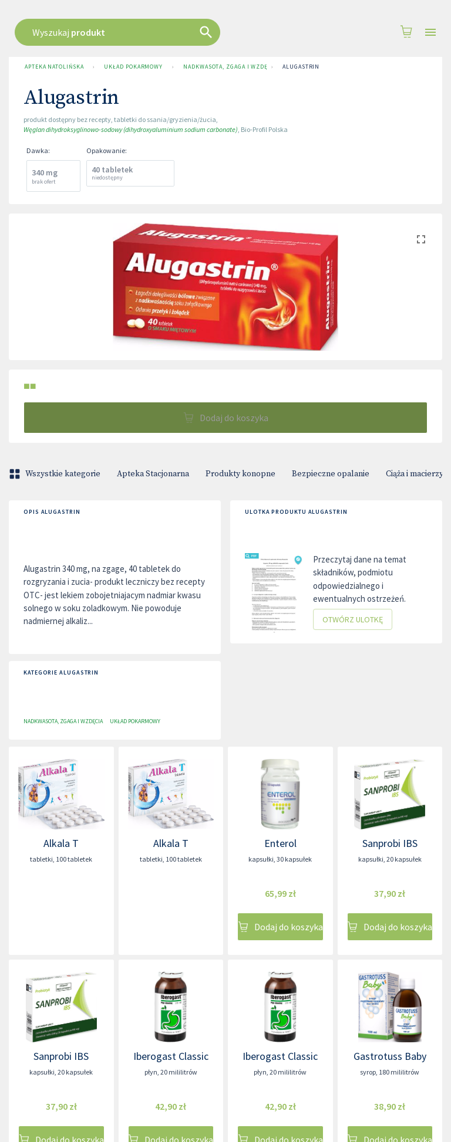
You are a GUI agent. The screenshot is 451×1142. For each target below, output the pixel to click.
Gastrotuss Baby (390, 1056)
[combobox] (222, 32)
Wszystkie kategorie (55, 474)
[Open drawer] (430, 32)
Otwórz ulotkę (353, 619)
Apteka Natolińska (54, 67)
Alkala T (61, 843)
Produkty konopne (240, 474)
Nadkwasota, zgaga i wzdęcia (223, 67)
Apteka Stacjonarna (153, 474)
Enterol (280, 843)
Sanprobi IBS (390, 843)
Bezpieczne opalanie (330, 474)
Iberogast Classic (170, 1056)
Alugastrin (301, 67)
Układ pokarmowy (133, 67)
